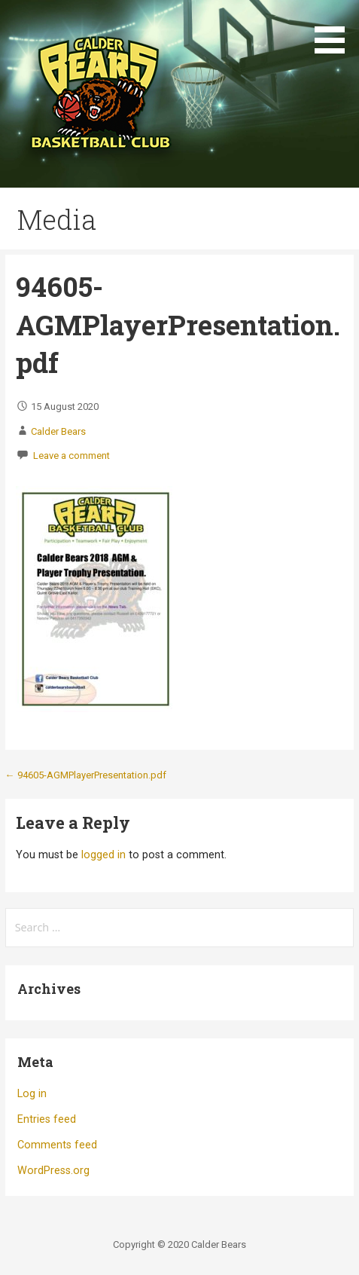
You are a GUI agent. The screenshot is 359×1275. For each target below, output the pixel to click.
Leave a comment (71, 455)
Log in (32, 1093)
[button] (335, 29)
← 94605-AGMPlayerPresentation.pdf (85, 775)
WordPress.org (53, 1170)
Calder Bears (58, 431)
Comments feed (57, 1145)
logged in (103, 854)
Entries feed (46, 1119)
